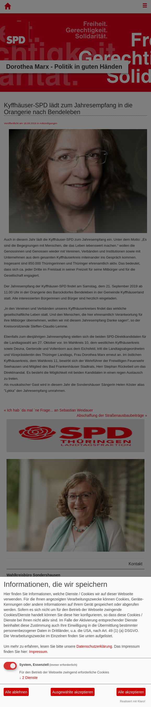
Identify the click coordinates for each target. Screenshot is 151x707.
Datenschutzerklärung (94, 646)
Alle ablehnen (16, 692)
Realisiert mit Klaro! (132, 701)
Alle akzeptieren (131, 692)
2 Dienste (28, 678)
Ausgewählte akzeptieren (72, 692)
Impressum (38, 652)
